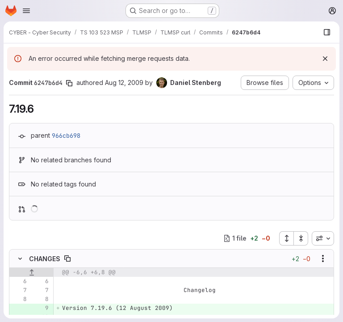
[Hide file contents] (20, 258)
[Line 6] (19, 281)
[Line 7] (19, 290)
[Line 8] (19, 299)
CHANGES (44, 259)
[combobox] (323, 238)
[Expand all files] (286, 238)
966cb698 (66, 135)
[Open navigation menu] (26, 11)
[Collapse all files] (301, 238)
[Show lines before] (31, 272)
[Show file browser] (327, 32)
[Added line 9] (41, 308)
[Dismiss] (325, 58)
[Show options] (323, 258)
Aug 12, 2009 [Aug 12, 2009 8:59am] (124, 82)
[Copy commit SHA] (69, 83)
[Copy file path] (67, 258)
